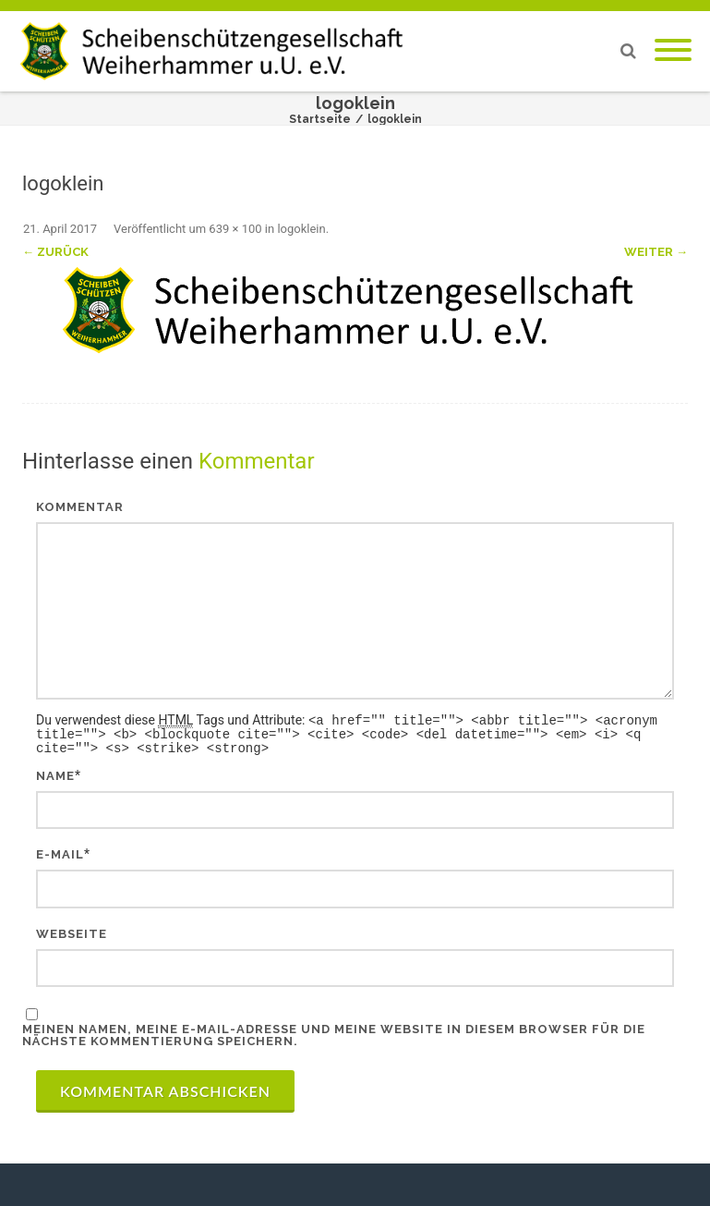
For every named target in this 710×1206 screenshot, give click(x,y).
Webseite (71, 931)
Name (55, 773)
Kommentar (80, 507)
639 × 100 (235, 229)
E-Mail (60, 852)
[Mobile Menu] (673, 51)
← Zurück (55, 252)
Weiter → (656, 252)
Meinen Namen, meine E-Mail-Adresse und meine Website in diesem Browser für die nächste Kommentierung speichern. (333, 1032)
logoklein (301, 229)
